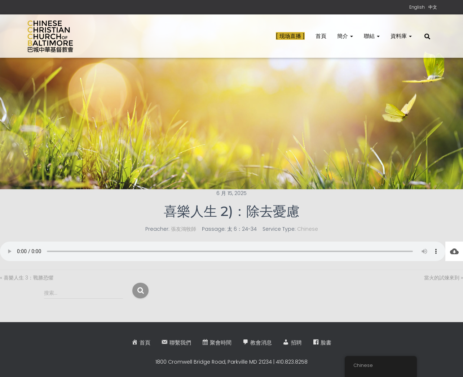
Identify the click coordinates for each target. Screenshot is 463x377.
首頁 (321, 36)
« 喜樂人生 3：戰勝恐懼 (26, 277)
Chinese (307, 229)
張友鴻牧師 (183, 229)
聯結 (372, 36)
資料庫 (401, 36)
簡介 (345, 36)
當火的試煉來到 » (443, 277)
